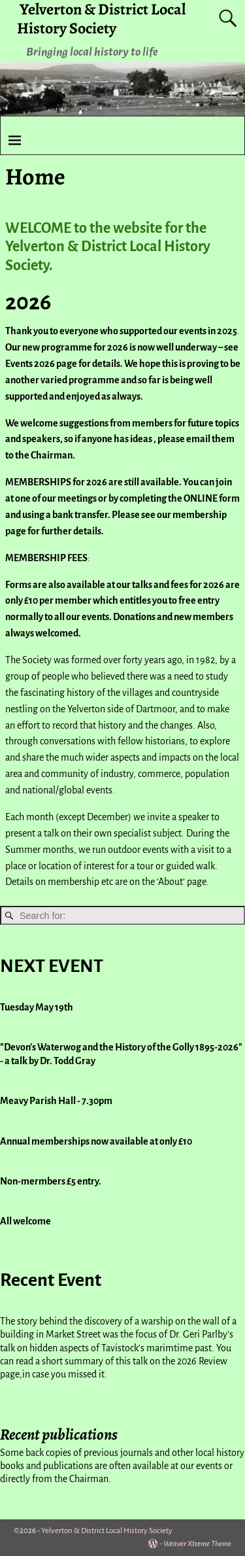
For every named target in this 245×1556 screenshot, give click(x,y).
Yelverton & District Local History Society (106, 1531)
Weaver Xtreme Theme (197, 1544)
